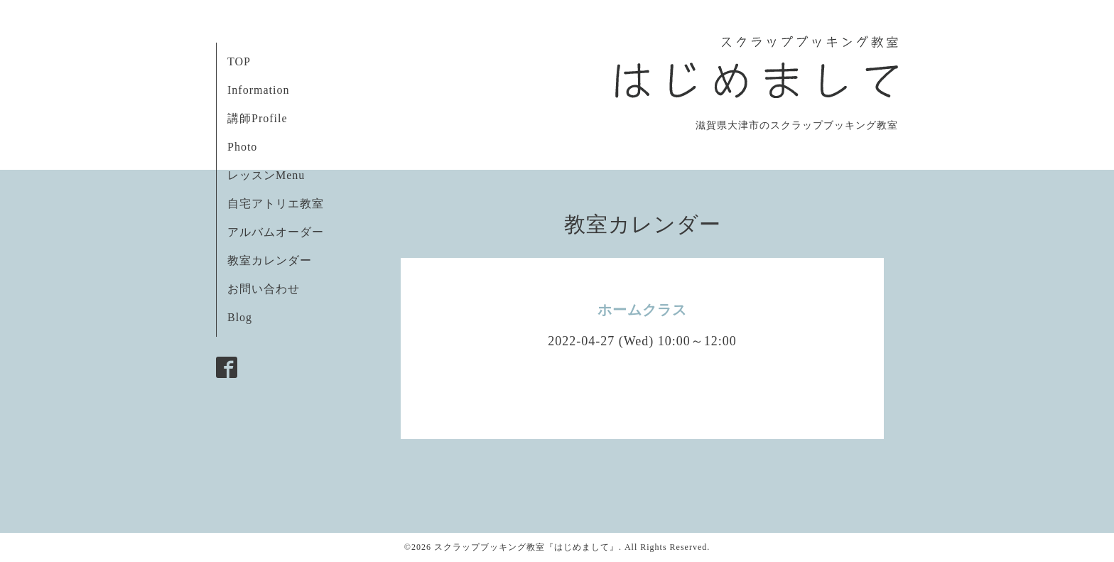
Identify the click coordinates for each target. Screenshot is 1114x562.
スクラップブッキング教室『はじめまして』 (526, 547)
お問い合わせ (263, 289)
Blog (239, 317)
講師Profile (257, 118)
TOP (239, 61)
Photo (242, 147)
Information (258, 90)
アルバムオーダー (275, 232)
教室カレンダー (269, 260)
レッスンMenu (266, 175)
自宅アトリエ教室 (275, 204)
